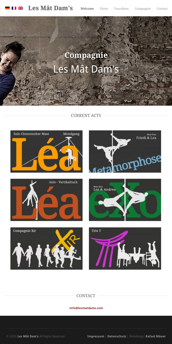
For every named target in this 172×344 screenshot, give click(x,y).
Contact (162, 8)
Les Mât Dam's (50, 8)
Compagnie (143, 8)
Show (104, 8)
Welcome (87, 8)
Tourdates (121, 8)
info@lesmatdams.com (86, 308)
